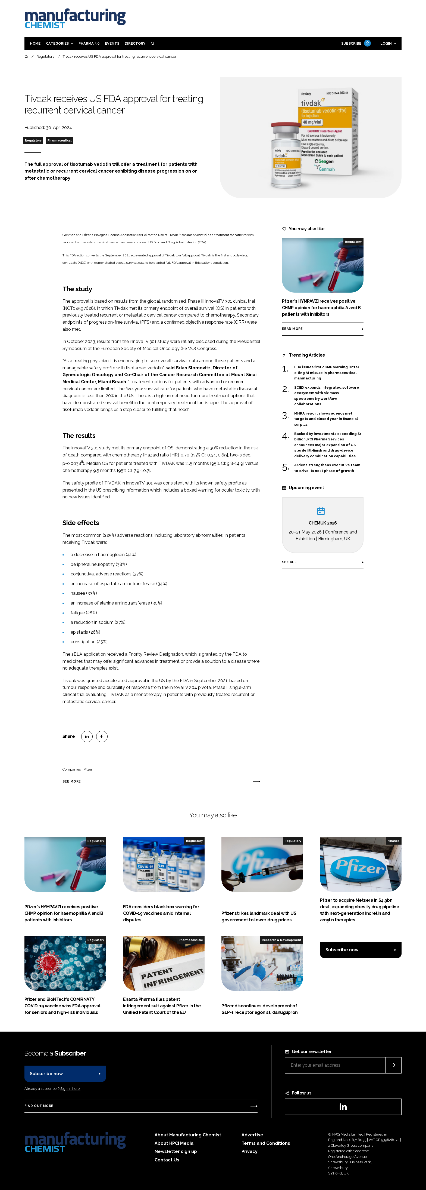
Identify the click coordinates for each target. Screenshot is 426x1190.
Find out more (38, 1106)
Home (35, 43)
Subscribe (355, 43)
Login (386, 43)
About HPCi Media (174, 1143)
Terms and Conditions (266, 1143)
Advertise (252, 1134)
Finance (394, 840)
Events (112, 43)
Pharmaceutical (59, 140)
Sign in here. (70, 1089)
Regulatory (33, 140)
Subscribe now (341, 949)
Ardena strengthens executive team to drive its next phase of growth (327, 468)
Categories (57, 43)
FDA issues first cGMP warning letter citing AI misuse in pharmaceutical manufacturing (326, 372)
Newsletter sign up (176, 1151)
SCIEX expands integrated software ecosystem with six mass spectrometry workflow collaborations (326, 396)
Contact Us (167, 1160)
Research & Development (281, 939)
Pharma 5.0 (89, 43)
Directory (135, 43)
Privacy (250, 1151)
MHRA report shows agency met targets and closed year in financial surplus (326, 419)
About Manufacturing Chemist (188, 1134)
